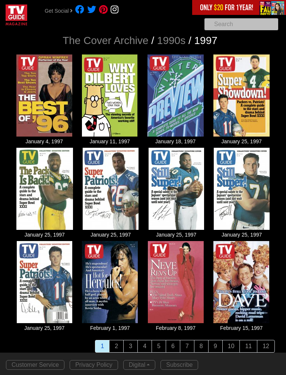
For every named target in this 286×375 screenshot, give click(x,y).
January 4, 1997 (44, 141)
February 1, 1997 (110, 328)
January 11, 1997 (110, 141)
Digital (137, 365)
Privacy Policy (93, 365)
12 (266, 346)
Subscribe (179, 365)
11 (248, 346)
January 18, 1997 (175, 141)
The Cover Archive (105, 40)
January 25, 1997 (242, 141)
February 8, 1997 (176, 328)
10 (231, 346)
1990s (171, 40)
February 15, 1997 (241, 328)
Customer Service (35, 365)
